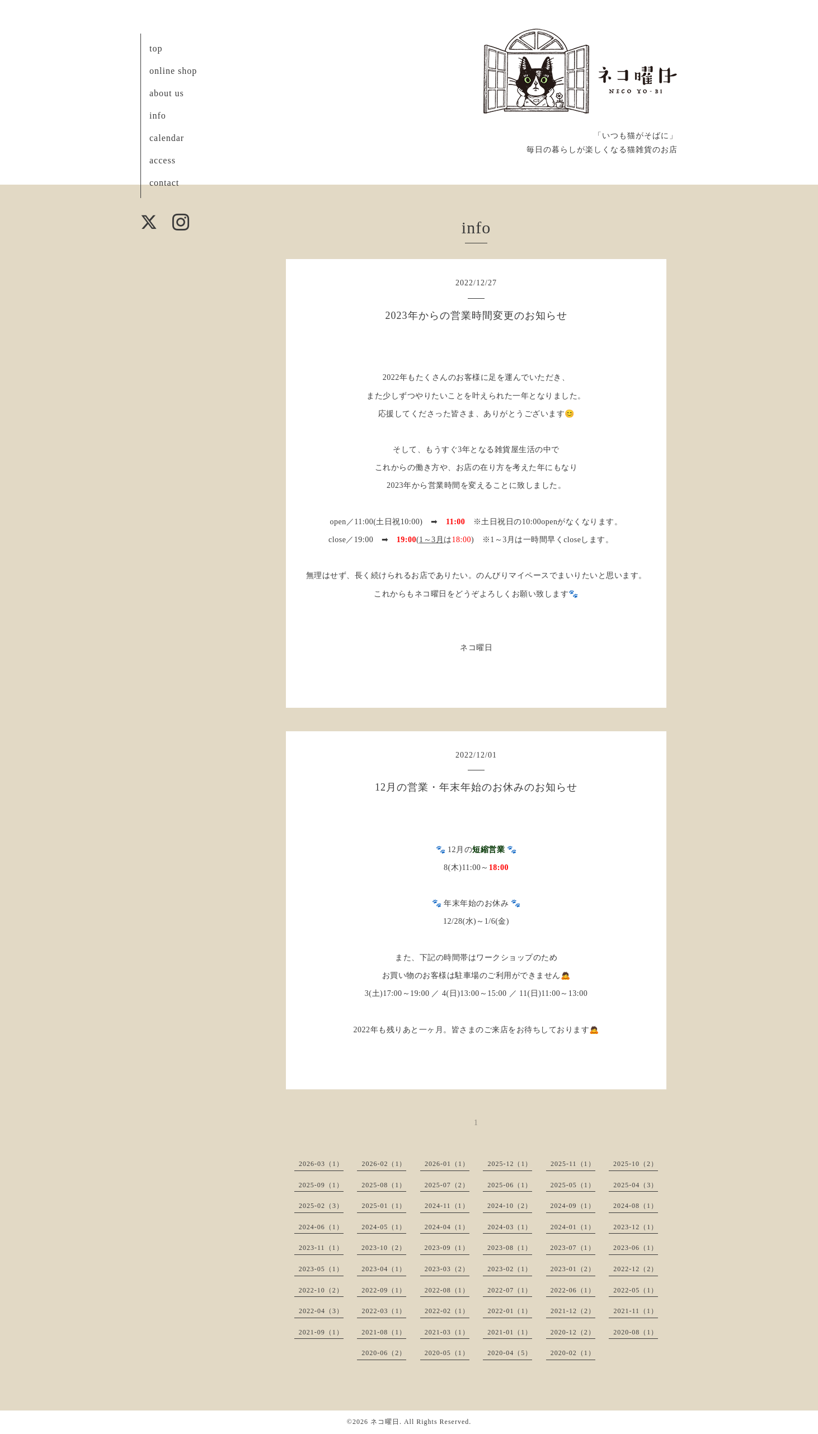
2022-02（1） (447, 1311)
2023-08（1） (509, 1248)
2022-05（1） (635, 1290)
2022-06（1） (573, 1290)
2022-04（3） (321, 1311)
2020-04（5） (509, 1353)
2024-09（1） (573, 1206)
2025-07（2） (447, 1185)
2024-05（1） (383, 1227)
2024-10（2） (509, 1206)
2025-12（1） (509, 1164)
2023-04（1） (383, 1269)
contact (164, 182)
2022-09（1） (383, 1290)
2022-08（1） (447, 1290)
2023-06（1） (635, 1248)
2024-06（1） (321, 1227)
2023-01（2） (573, 1269)
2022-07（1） (509, 1290)
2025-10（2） (635, 1164)
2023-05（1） (321, 1269)
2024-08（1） (635, 1206)
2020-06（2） (383, 1353)
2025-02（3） (321, 1206)
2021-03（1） (447, 1332)
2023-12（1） (635, 1227)
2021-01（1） (509, 1332)
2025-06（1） (509, 1185)
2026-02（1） (383, 1164)
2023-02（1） (509, 1269)
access (162, 160)
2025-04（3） (635, 1185)
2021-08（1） (383, 1332)
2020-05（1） (447, 1353)
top (155, 48)
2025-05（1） (573, 1185)
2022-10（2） (321, 1290)
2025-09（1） (321, 1185)
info (157, 115)
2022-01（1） (509, 1311)
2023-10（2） (383, 1248)
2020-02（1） (573, 1353)
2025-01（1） (383, 1206)
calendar (166, 138)
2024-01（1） (573, 1227)
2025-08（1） (383, 1185)
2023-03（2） (447, 1269)
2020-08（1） (635, 1332)
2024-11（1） (447, 1206)
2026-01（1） (447, 1164)
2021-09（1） (321, 1332)
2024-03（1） (509, 1227)
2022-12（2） (635, 1269)
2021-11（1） (635, 1311)
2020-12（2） (573, 1332)
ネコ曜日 (384, 1422)
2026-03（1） (321, 1164)
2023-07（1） (573, 1248)
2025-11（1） (573, 1164)
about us (166, 93)
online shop (173, 71)
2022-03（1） (383, 1311)
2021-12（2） (573, 1311)
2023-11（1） (321, 1248)
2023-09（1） (447, 1248)
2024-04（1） (447, 1227)
